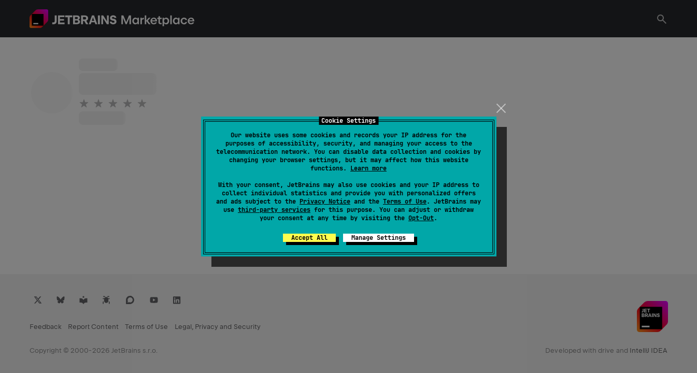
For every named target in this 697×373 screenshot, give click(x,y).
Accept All (309, 238)
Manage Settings (378, 238)
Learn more (368, 168)
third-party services (274, 210)
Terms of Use (404, 201)
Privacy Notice (325, 201)
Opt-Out (421, 218)
